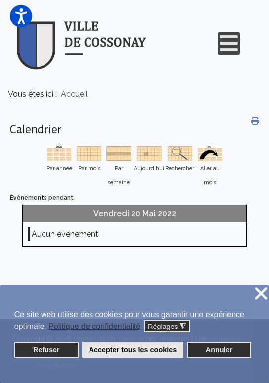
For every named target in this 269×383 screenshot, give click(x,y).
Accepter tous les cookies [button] (133, 350)
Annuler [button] (219, 350)
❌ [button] (261, 294)
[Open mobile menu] (229, 43)
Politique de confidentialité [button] (94, 326)
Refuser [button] (46, 350)
